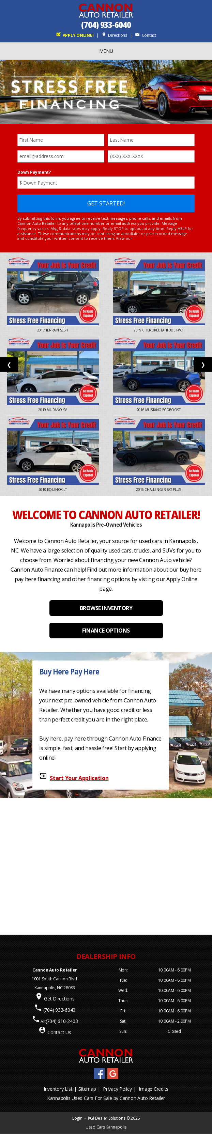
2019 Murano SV (52, 409)
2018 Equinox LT (53, 489)
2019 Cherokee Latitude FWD (159, 330)
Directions (114, 35)
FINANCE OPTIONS (106, 630)
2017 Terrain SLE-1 (53, 330)
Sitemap (87, 1089)
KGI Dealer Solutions (106, 1118)
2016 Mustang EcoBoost (159, 409)
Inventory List (58, 1089)
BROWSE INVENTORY (106, 608)
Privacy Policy (117, 1089)
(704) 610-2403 (62, 1021)
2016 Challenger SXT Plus (159, 489)
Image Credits (153, 1089)
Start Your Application (79, 778)
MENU (106, 51)
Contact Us (59, 1032)
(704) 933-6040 (106, 25)
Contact (145, 35)
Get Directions (59, 998)
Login (77, 1118)
